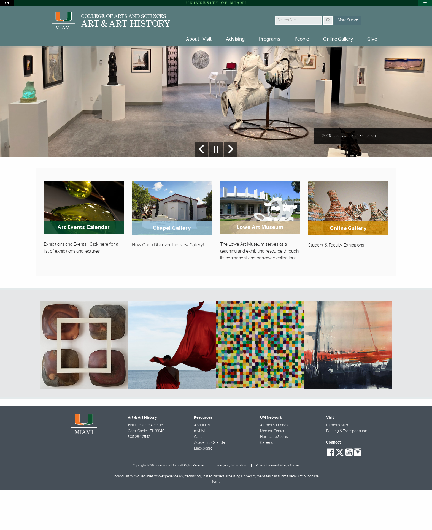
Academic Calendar (210, 483)
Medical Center (272, 471)
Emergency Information (231, 505)
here (103, 284)
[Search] (328, 20)
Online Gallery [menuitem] (338, 39)
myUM (199, 471)
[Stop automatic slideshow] (216, 189)
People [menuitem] (302, 39)
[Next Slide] (230, 189)
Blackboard (203, 489)
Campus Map (337, 465)
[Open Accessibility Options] (7, 3)
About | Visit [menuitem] (199, 39)
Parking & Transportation (346, 471)
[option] (216, 122)
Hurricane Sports (274, 477)
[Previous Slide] (201, 189)
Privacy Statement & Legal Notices (277, 505)
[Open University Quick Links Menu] (425, 3)
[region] (84, 385)
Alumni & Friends (274, 465)
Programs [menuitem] (269, 39)
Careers (266, 483)
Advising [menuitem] (235, 39)
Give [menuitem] (372, 39)
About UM (202, 465)
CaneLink (202, 477)
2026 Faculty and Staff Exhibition (349, 176)
